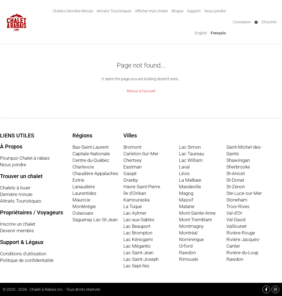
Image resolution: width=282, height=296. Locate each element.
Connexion (242, 22)
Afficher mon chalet (151, 11)
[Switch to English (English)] (200, 33)
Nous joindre (215, 11)
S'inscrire (268, 22)
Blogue (177, 11)
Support (194, 11)
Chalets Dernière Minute (73, 11)
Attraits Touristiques (114, 11)
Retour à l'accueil (141, 91)
